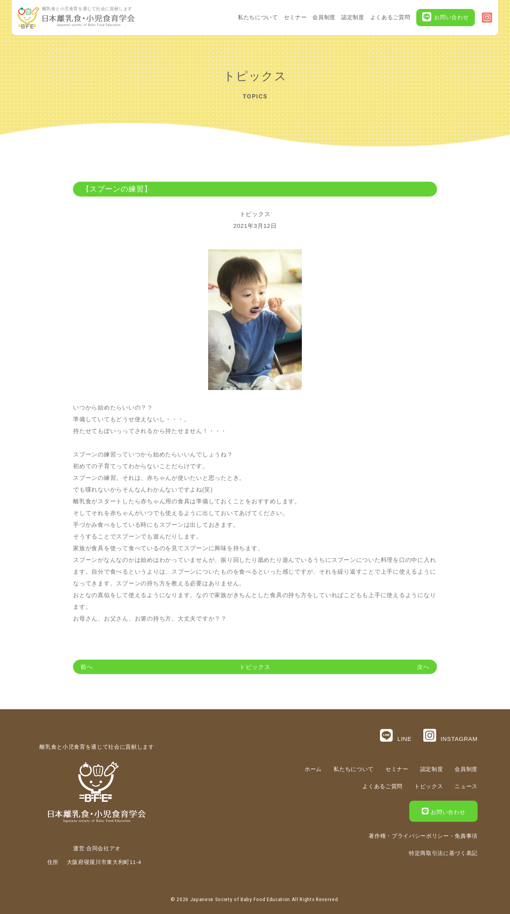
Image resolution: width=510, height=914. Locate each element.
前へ (86, 667)
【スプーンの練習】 (117, 189)
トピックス (255, 214)
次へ (423, 667)
